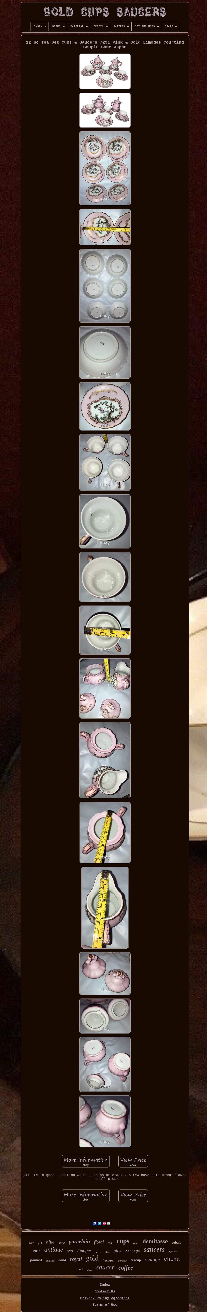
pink (117, 1250)
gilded (89, 1270)
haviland (108, 1260)
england (50, 1260)
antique (53, 1249)
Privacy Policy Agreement (105, 1298)
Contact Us (105, 1291)
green (98, 1252)
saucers (154, 1249)
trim (110, 1243)
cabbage (132, 1251)
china (172, 1259)
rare (31, 1243)
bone (61, 1243)
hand (62, 1260)
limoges (84, 1250)
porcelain (79, 1241)
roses (135, 1243)
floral (99, 1242)
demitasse (155, 1241)
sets (70, 1251)
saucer (105, 1267)
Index (105, 1285)
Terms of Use (105, 1305)
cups (123, 1241)
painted (36, 1260)
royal (76, 1259)
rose (36, 1251)
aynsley (173, 1251)
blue (50, 1242)
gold (92, 1258)
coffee (125, 1267)
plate (80, 1269)
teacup (136, 1260)
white (107, 1252)
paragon (122, 1260)
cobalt (176, 1243)
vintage (152, 1259)
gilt (40, 1243)
